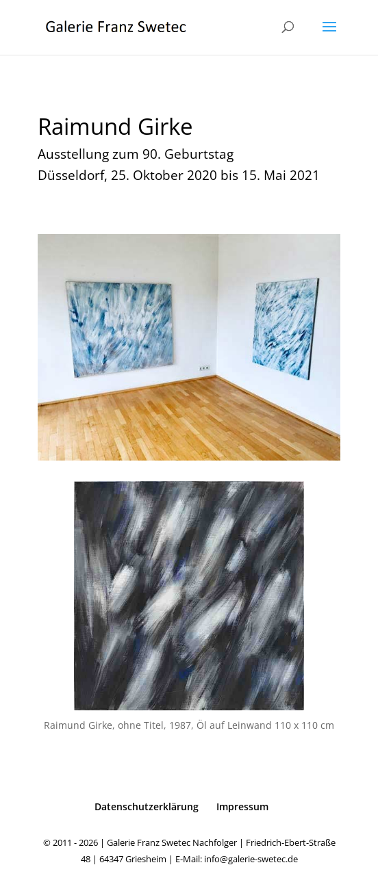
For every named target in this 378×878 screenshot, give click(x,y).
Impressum (242, 806)
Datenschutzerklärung (146, 806)
